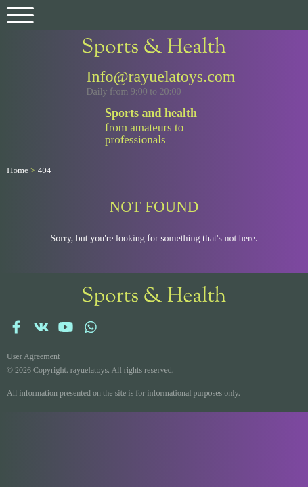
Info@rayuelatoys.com (161, 76)
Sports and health (151, 113)
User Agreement (33, 356)
